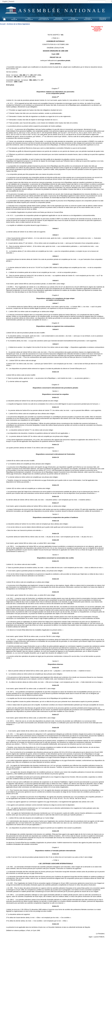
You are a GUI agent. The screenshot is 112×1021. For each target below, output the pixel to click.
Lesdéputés (14, 18)
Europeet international (73, 18)
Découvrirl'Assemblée (88, 18)
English (5, 1)
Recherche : (89, 2)
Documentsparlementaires (58, 18)
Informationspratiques (102, 18)
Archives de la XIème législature (18, 24)
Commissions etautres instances (43, 18)
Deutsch (11, 1)
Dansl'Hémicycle (29, 18)
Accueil (3, 24)
